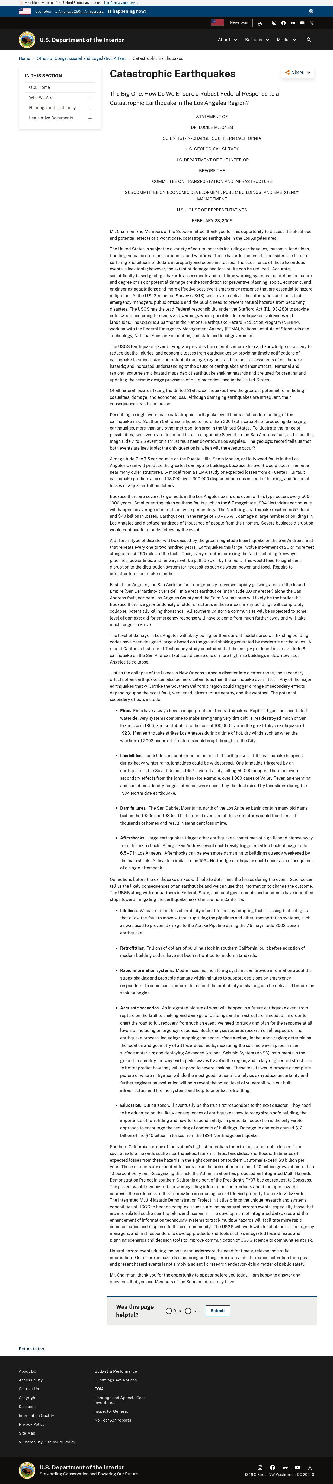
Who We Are (62, 98)
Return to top (31, 1349)
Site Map (27, 1433)
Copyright (28, 1397)
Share (297, 72)
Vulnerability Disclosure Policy (47, 1442)
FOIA (99, 1389)
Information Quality (36, 1415)
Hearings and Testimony (62, 108)
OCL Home (39, 87)
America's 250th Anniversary (80, 12)
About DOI (28, 1371)
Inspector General (111, 1411)
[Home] (27, 39)
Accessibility (31, 1380)
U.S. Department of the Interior (82, 39)
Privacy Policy (31, 1424)
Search (309, 40)
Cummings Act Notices (116, 1380)
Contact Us (29, 1389)
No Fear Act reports (113, 1420)
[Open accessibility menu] (260, 23)
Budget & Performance (116, 1371)
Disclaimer (28, 1406)
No (196, 1310)
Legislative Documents (62, 118)
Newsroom (239, 22)
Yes (177, 1310)
